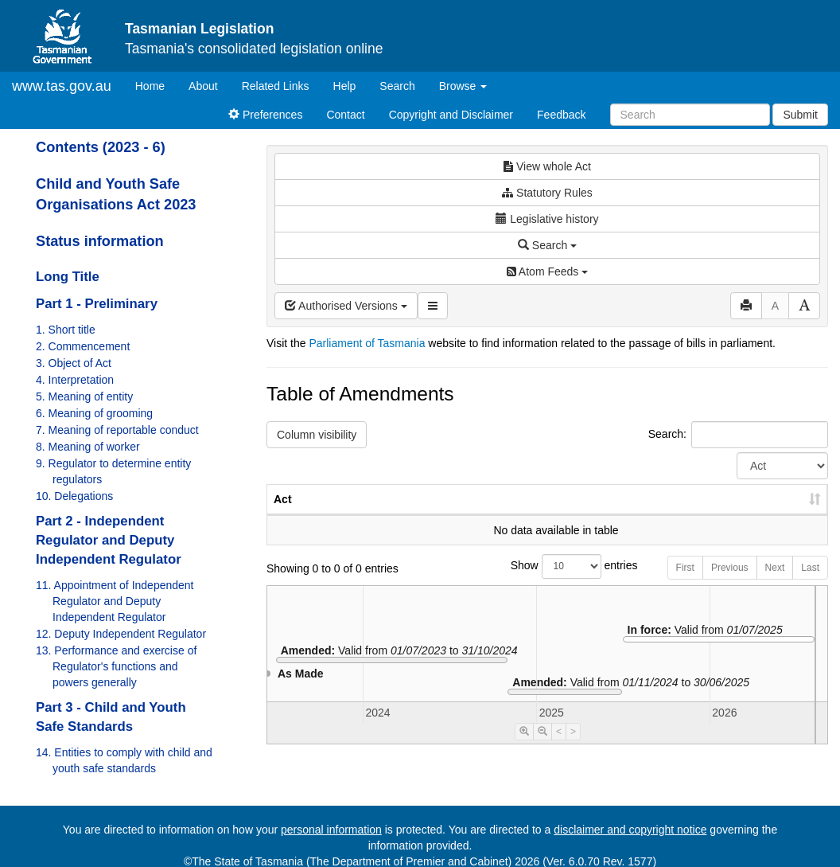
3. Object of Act (73, 363)
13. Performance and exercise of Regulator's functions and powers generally (116, 666)
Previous (730, 583)
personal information (331, 829)
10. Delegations (74, 496)
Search (396, 86)
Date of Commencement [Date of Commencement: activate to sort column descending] (744, 507)
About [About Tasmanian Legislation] (203, 86)
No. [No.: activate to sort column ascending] (562, 515)
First (685, 583)
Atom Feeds (547, 271)
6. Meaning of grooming (94, 413)
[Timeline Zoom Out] (542, 747)
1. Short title (65, 329)
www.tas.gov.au (61, 86)
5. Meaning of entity (84, 396)
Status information (100, 241)
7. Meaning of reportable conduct (117, 430)
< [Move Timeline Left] (559, 747)
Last (810, 583)
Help (344, 86)
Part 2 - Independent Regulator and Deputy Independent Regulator (108, 540)
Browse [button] (463, 86)
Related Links (275, 86)
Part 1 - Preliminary (97, 303)
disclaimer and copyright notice (630, 829)
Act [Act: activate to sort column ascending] (283, 515)
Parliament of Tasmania (367, 343)
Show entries (548, 582)
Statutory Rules (547, 192)
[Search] (690, 114)
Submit (800, 114)
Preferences (265, 114)
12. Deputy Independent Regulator (121, 633)
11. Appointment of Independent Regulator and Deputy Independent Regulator (115, 601)
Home (156, 84)
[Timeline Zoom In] (524, 747)
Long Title (67, 276)
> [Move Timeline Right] (573, 747)
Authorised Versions (346, 305)
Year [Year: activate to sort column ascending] (635, 515)
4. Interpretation (75, 379)
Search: (738, 434)
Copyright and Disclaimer (451, 114)
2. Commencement (83, 346)
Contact (345, 114)
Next (775, 583)
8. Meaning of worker (88, 446)
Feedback (561, 114)
